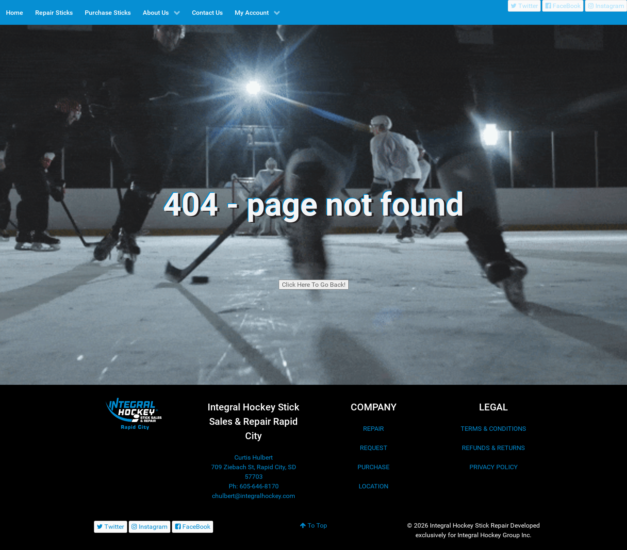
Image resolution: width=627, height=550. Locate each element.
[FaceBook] (562, 6)
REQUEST (373, 448)
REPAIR (373, 428)
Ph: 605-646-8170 (254, 486)
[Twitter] (524, 6)
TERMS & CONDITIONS (493, 428)
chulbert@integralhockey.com (253, 496)
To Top (313, 525)
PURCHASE (373, 467)
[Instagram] (606, 6)
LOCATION (373, 486)
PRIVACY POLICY (493, 467)
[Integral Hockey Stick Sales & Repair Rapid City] (134, 413)
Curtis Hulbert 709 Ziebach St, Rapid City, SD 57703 (253, 467)
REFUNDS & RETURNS (493, 448)
